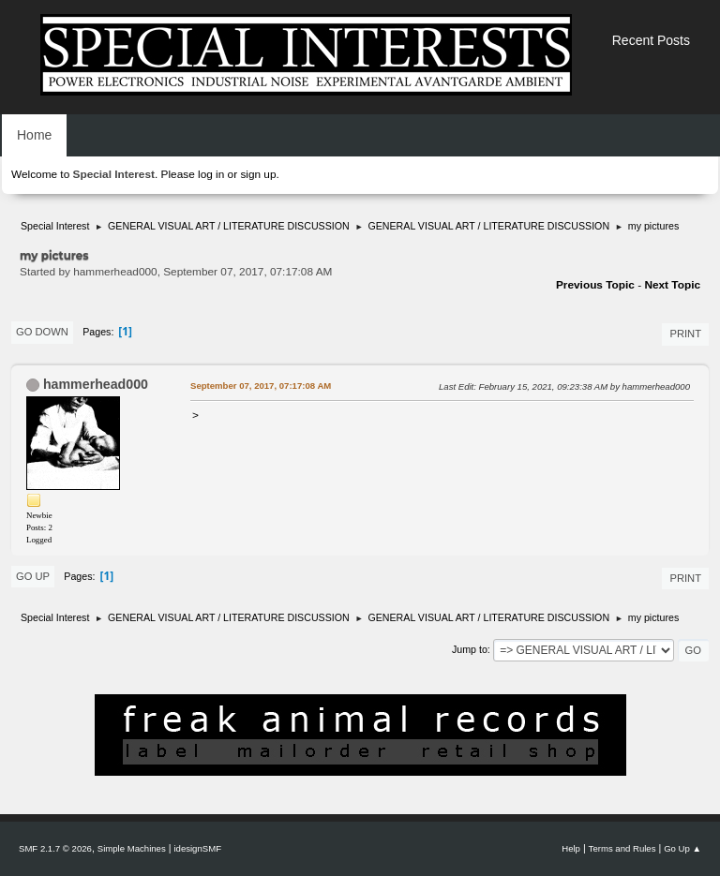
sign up (258, 174)
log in (211, 174)
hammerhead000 (95, 384)
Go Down (42, 331)
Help (571, 848)
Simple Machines (132, 848)
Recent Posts (651, 40)
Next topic (672, 284)
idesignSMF (197, 848)
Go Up (33, 576)
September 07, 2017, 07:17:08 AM (260, 385)
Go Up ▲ (682, 848)
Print (685, 333)
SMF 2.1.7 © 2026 (55, 848)
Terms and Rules (622, 848)
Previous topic (595, 284)
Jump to (470, 649)
